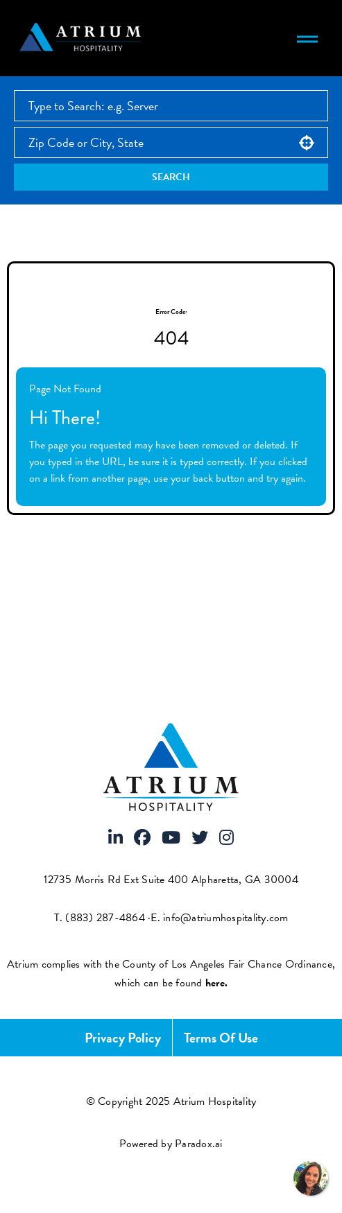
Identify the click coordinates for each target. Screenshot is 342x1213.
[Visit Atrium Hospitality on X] (199, 838)
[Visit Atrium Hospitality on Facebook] (142, 838)
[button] (306, 142)
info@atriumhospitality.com (226, 917)
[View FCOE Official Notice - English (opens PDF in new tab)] (216, 983)
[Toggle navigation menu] (307, 38)
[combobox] (171, 142)
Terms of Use (221, 1037)
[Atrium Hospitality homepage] (82, 38)
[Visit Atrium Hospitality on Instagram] (226, 838)
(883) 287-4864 (105, 917)
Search (171, 177)
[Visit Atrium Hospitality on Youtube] (171, 838)
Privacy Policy (123, 1037)
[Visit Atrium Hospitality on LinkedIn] (115, 838)
